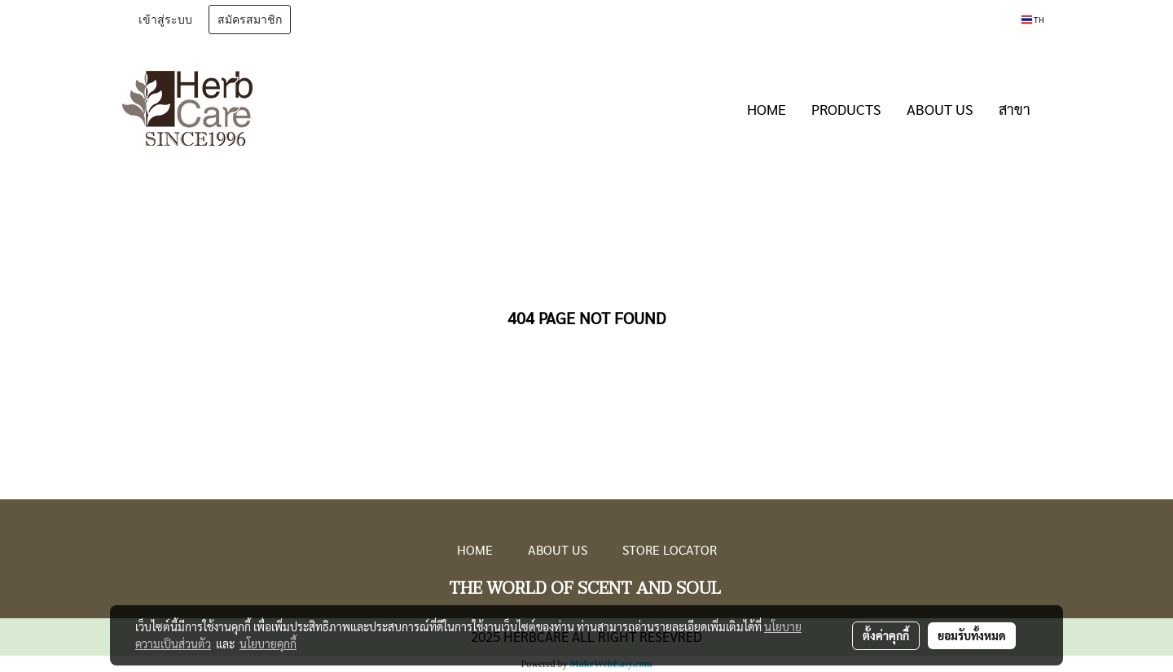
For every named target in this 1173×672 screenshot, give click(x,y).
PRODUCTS (846, 108)
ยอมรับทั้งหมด (972, 635)
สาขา (1014, 108)
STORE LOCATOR (669, 549)
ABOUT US (940, 108)
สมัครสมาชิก (249, 19)
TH (1032, 19)
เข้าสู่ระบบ (165, 19)
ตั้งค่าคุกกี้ (886, 635)
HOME (766, 108)
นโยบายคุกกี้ (268, 643)
